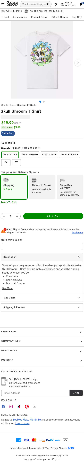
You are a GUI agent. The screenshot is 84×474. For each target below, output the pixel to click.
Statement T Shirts (26, 105)
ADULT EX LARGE (69, 154)
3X (16, 162)
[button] (42, 60)
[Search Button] (48, 4)
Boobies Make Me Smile (27, 419)
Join (76, 393)
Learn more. (22, 423)
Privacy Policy (35, 447)
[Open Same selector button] (11, 11)
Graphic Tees (8, 105)
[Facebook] (3, 406)
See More (7, 288)
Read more (77, 232)
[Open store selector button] (44, 11)
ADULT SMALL (10, 154)
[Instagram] (11, 406)
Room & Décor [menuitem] (39, 17)
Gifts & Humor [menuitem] (59, 17)
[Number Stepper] (10, 216)
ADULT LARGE (49, 154)
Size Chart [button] (31, 147)
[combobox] (35, 4)
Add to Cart (53, 216)
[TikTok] (19, 406)
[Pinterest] (27, 406)
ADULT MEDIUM (30, 154)
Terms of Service (18, 447)
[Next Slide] (78, 63)
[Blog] (35, 406)
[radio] (14, 187)
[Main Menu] (3, 4)
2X (6, 162)
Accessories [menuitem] (20, 17)
